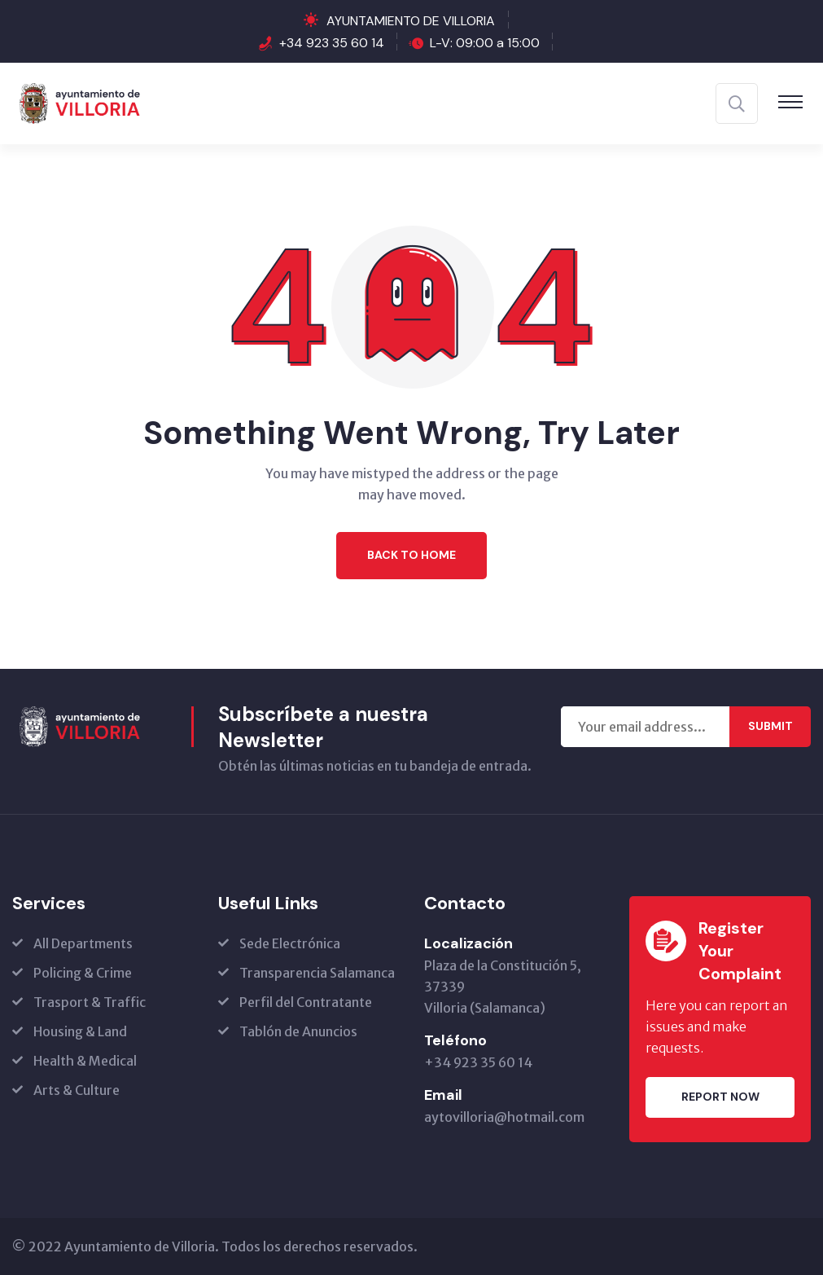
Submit (770, 726)
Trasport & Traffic (89, 1002)
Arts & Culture (76, 1090)
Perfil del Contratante (305, 1002)
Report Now (720, 1096)
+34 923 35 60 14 (331, 42)
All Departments (83, 943)
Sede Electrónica (289, 943)
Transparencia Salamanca (317, 973)
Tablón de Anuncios (298, 1031)
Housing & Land (80, 1031)
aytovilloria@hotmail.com (504, 1117)
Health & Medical (85, 1061)
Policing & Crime (82, 973)
